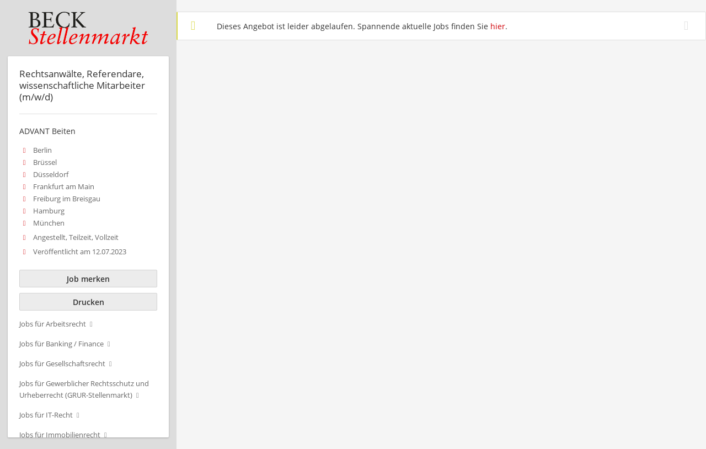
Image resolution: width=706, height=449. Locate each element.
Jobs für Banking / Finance (61, 344)
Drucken (88, 302)
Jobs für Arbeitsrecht (52, 324)
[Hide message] (688, 25)
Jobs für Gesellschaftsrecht (62, 363)
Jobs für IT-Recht (46, 415)
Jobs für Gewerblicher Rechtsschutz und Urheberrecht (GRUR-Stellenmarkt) (84, 389)
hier (497, 26)
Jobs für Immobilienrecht (59, 435)
